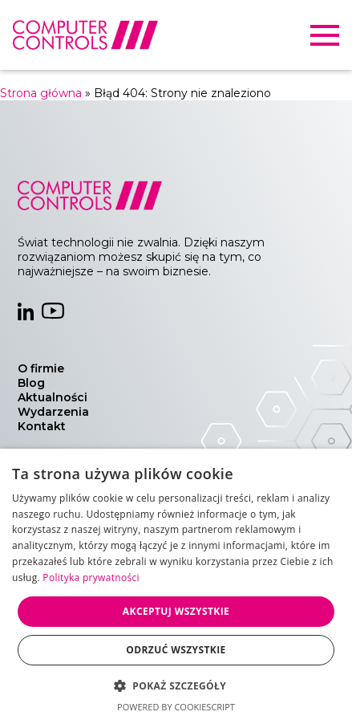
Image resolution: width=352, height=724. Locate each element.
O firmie (41, 368)
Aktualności (52, 397)
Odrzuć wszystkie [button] (175, 650)
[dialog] (176, 586)
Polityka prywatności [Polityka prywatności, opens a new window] (90, 577)
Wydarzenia (53, 412)
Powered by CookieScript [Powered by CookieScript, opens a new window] (176, 707)
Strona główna (41, 93)
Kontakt (42, 426)
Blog (31, 383)
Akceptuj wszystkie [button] (176, 611)
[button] (176, 685)
